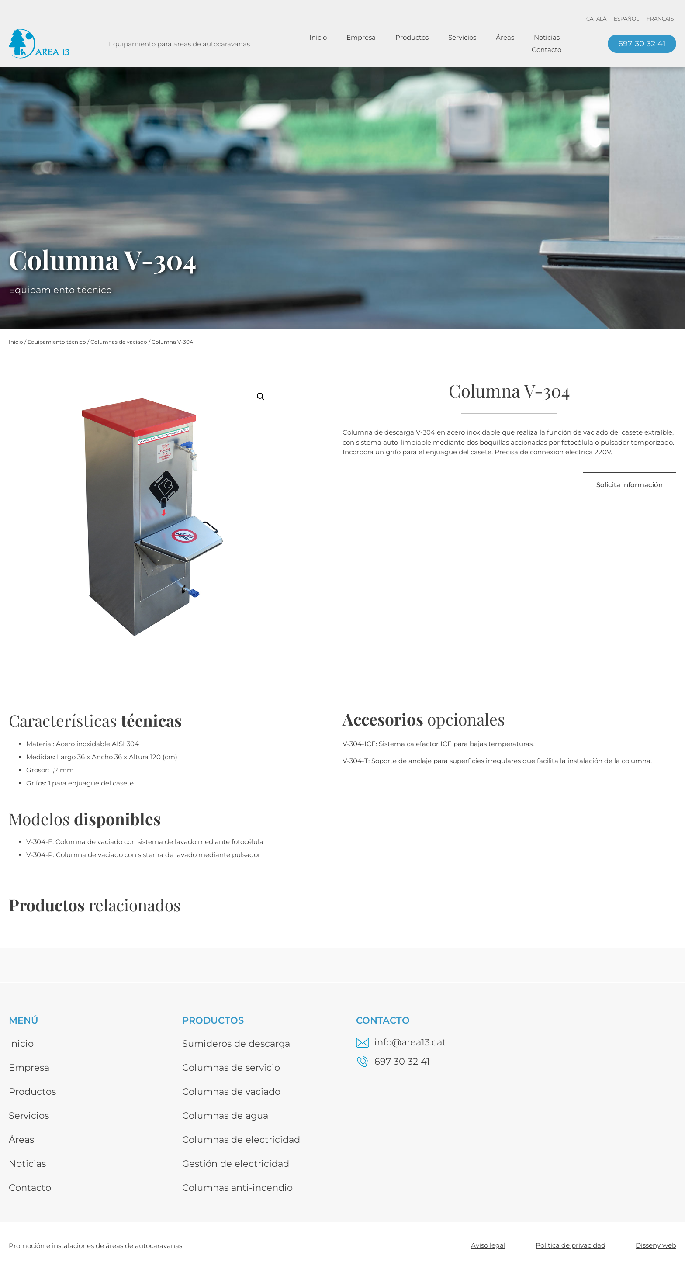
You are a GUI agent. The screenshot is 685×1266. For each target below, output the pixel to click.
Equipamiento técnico (57, 342)
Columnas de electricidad (241, 1139)
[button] (261, 397)
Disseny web (656, 1245)
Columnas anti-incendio (237, 1187)
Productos (412, 37)
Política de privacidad (570, 1245)
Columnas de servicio (231, 1067)
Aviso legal (488, 1245)
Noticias (547, 37)
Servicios (462, 37)
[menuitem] (596, 19)
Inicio (318, 37)
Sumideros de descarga (236, 1043)
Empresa (361, 37)
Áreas (505, 37)
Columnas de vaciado (118, 342)
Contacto (546, 49)
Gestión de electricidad (235, 1163)
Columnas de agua (225, 1115)
